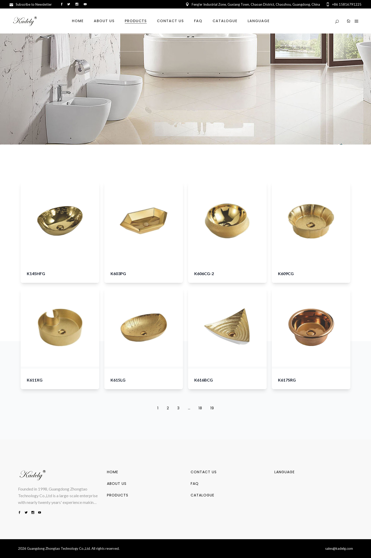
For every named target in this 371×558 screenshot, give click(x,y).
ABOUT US (117, 483)
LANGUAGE (284, 472)
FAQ (195, 483)
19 (212, 408)
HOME (112, 472)
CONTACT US (204, 472)
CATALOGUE (202, 495)
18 (200, 408)
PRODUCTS (117, 495)
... (189, 408)
